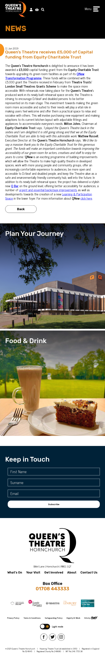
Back (21, 210)
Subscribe (53, 504)
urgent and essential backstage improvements (48, 189)
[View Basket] (37, 9)
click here (86, 198)
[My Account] (31, 9)
